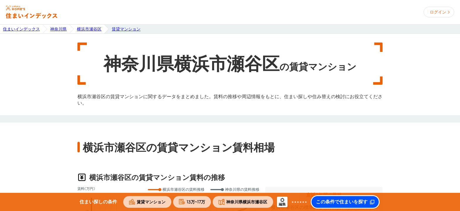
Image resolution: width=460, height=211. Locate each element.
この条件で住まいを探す (342, 202)
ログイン (438, 12)
